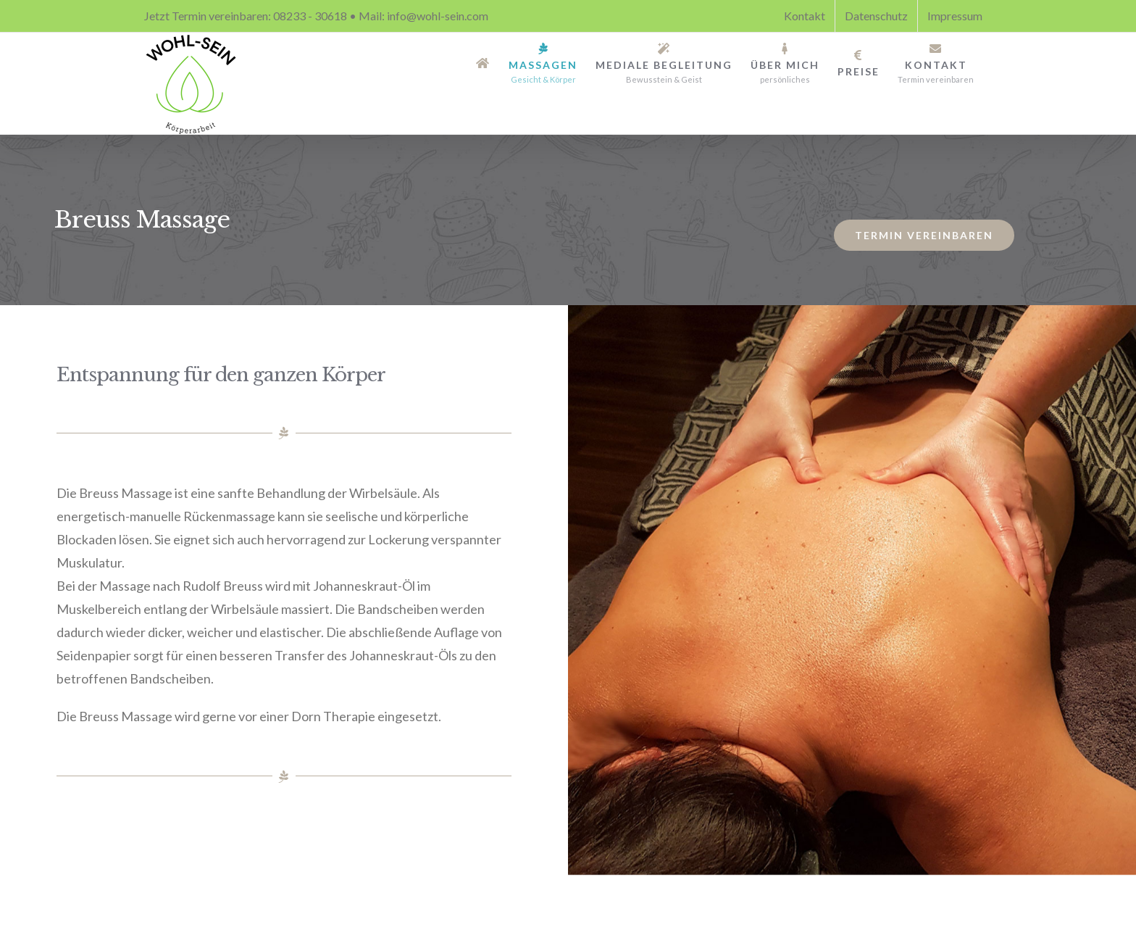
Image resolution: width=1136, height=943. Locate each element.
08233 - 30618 (310, 15)
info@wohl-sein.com (437, 15)
